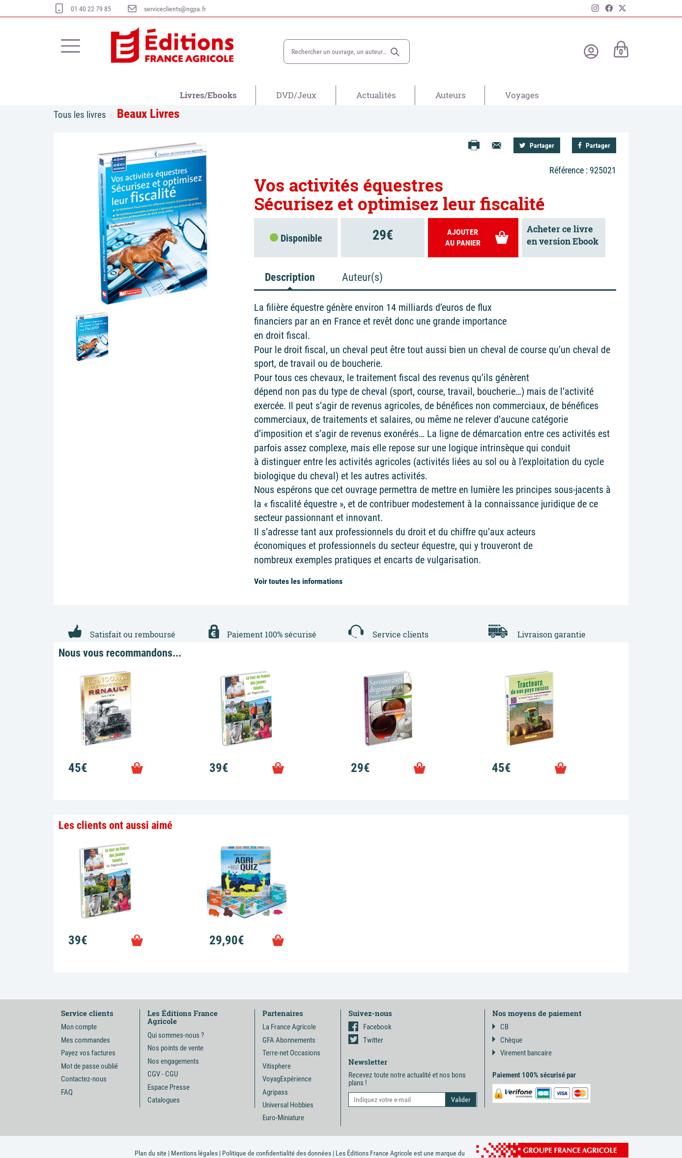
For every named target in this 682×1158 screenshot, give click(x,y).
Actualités (376, 95)
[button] (395, 52)
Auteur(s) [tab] (362, 277)
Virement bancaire (522, 1052)
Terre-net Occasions (291, 1052)
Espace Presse (168, 1087)
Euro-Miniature (283, 1117)
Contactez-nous (84, 1079)
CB (500, 1026)
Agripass (275, 1092)
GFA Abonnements (288, 1040)
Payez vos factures (88, 1052)
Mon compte (79, 1026)
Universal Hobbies (287, 1105)
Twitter (365, 1040)
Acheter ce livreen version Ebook (562, 235)
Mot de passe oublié (89, 1066)
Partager (536, 145)
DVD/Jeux (296, 95)
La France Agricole (289, 1026)
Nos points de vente (175, 1048)
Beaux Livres (148, 114)
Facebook (370, 1026)
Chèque (507, 1040)
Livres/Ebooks (208, 95)
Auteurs (450, 95)
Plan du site (151, 1153)
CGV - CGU (162, 1074)
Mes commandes (85, 1040)
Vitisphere (276, 1066)
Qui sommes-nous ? (175, 1035)
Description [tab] (290, 277)
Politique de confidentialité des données (276, 1153)
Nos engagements (173, 1061)
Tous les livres (80, 114)
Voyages (522, 95)
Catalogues (163, 1100)
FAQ (67, 1092)
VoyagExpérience (287, 1079)
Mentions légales (194, 1153)
